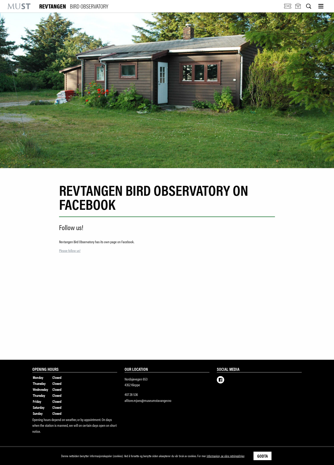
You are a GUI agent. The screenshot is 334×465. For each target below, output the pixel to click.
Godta (262, 456)
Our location (136, 369)
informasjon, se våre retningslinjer (225, 455)
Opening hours (45, 369)
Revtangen (73, 6)
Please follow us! (70, 250)
